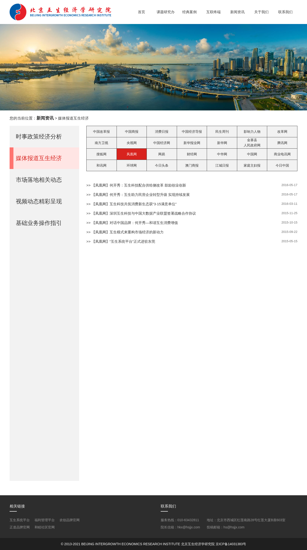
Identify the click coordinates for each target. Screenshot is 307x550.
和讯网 (101, 165)
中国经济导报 (192, 131)
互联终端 (213, 12)
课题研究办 (166, 12)
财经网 (192, 154)
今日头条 (161, 165)
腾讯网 (282, 143)
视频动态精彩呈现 (39, 201)
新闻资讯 (237, 12)
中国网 (252, 154)
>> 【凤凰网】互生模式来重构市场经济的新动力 (125, 232)
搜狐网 (101, 154)
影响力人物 (252, 131)
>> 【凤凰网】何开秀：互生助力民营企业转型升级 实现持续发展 (138, 195)
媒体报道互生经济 (39, 158)
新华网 (222, 143)
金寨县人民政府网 (252, 142)
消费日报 (161, 131)
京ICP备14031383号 (231, 544)
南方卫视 (101, 143)
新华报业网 (191, 143)
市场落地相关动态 (39, 179)
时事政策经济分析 (39, 136)
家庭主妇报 (252, 165)
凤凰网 (132, 154)
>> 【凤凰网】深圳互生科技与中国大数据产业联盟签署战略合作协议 (141, 213)
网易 (161, 154)
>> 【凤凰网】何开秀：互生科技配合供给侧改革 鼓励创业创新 (136, 185)
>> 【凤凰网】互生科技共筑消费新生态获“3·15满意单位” (131, 204)
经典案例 (189, 12)
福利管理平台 (45, 520)
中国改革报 (101, 131)
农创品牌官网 (69, 520)
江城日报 (222, 165)
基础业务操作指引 (39, 223)
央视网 (132, 143)
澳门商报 (192, 165)
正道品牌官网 (20, 527)
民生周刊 (222, 131)
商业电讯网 (282, 154)
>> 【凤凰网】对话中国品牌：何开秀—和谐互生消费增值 (132, 223)
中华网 (222, 154)
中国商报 (131, 131)
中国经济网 (161, 143)
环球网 (132, 165)
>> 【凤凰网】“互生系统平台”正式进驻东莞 (120, 241)
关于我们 (261, 12)
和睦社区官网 (45, 527)
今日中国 (282, 165)
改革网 (282, 131)
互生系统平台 (20, 520)
